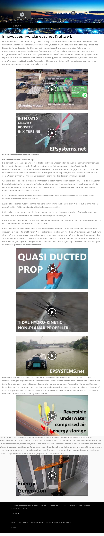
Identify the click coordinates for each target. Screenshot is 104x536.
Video (13, 528)
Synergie (15, 513)
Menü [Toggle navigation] (17, 26)
